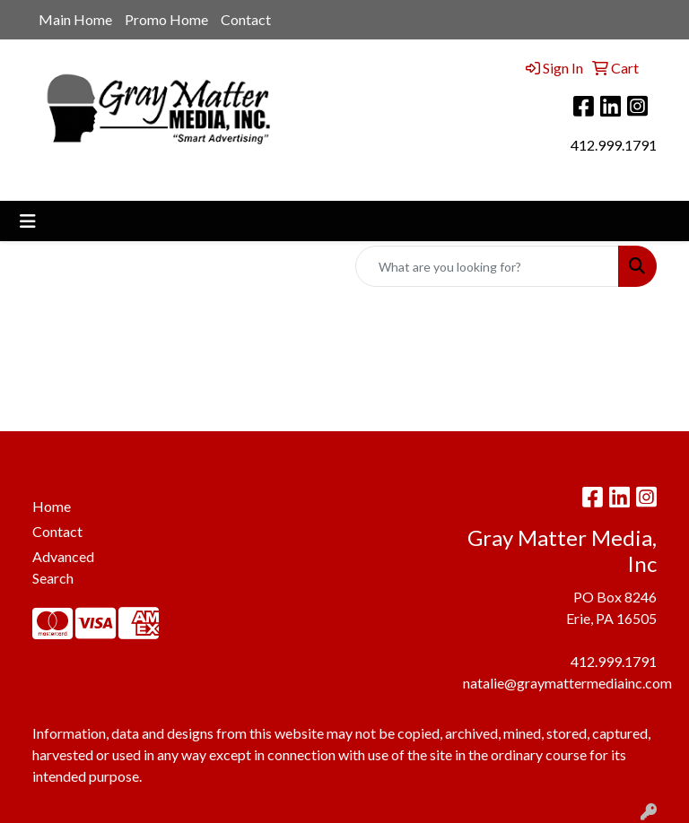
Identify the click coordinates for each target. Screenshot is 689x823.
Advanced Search (63, 567)
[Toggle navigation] (28, 221)
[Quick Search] (487, 266)
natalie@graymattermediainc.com (567, 682)
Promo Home (166, 19)
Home (51, 506)
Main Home (75, 19)
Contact (246, 19)
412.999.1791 (614, 144)
